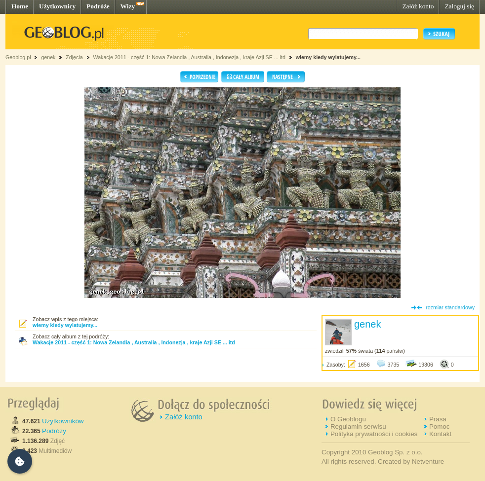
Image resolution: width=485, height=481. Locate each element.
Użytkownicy (57, 6)
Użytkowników (62, 421)
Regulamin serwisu (358, 426)
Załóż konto (418, 6)
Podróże (98, 6)
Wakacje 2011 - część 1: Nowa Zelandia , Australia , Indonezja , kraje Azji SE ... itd (189, 57)
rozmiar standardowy (450, 307)
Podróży (54, 431)
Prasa (437, 419)
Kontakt (440, 434)
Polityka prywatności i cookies (373, 434)
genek (48, 57)
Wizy (128, 6)
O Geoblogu (348, 419)
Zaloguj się (459, 6)
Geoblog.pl (18, 57)
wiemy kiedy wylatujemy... (328, 57)
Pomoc (439, 426)
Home (19, 6)
